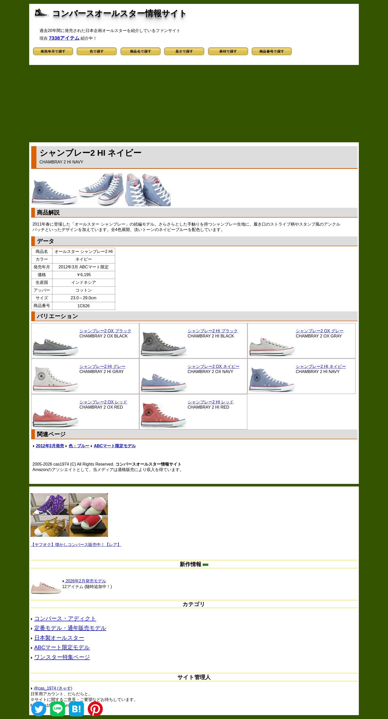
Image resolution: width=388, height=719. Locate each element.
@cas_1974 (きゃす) (53, 688)
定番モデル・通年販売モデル (70, 628)
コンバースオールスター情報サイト (119, 13)
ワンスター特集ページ (62, 657)
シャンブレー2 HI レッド (211, 402)
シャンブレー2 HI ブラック (213, 331)
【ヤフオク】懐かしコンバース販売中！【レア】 (75, 544)
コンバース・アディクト (65, 618)
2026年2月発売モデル (84, 581)
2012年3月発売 (50, 446)
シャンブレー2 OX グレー (320, 331)
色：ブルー (79, 446)
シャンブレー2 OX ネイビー (214, 366)
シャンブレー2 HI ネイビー (321, 366)
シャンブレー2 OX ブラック (105, 331)
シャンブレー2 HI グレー (102, 366)
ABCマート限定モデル (115, 446)
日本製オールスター (59, 638)
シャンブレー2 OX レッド (103, 402)
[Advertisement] (194, 104)
